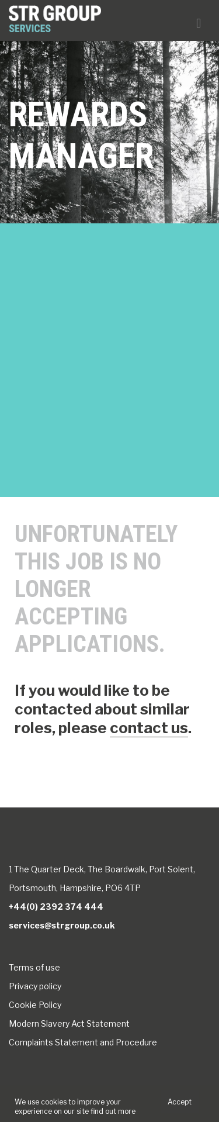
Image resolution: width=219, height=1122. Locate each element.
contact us (149, 728)
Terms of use (34, 967)
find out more (113, 1111)
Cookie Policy (35, 1005)
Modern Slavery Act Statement (69, 1023)
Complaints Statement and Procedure (83, 1042)
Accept (180, 1101)
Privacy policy (35, 986)
